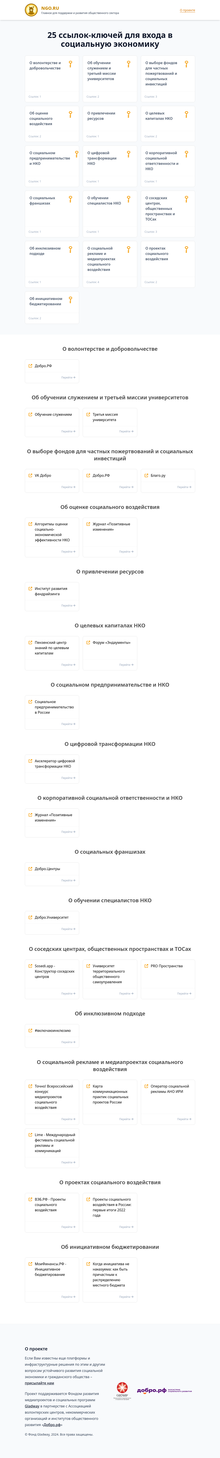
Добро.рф (52, 1424)
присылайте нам (39, 1383)
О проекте (187, 10)
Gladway (32, 1406)
